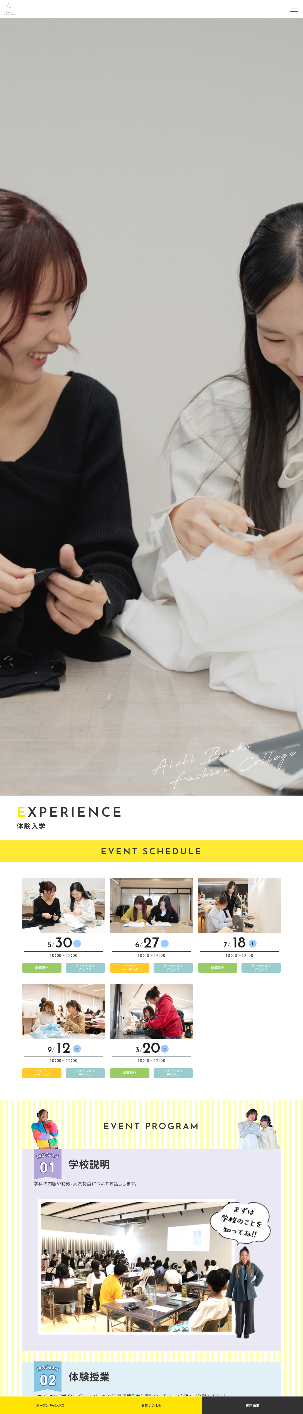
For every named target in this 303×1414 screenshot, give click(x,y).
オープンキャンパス (50, 1405)
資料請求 (252, 1405)
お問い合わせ (151, 1405)
